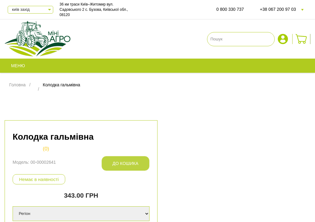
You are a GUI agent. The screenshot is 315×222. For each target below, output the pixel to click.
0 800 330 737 (230, 9)
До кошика (125, 163)
